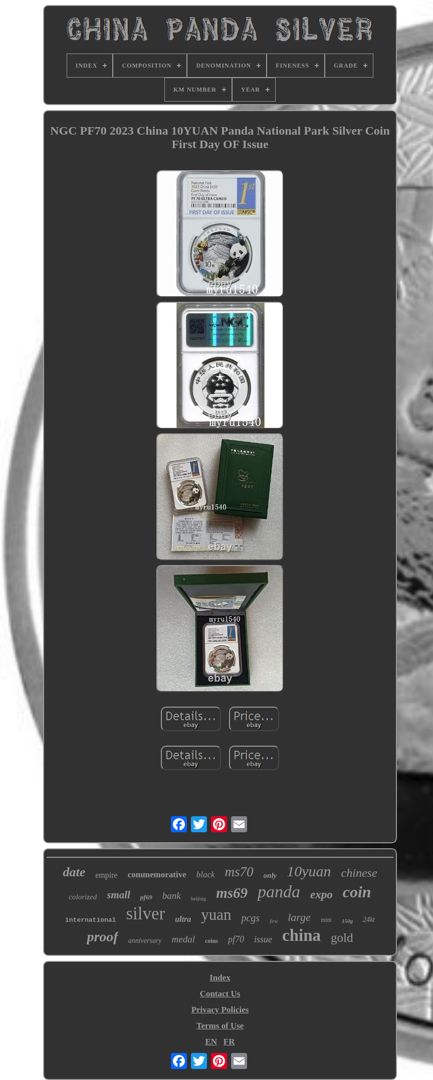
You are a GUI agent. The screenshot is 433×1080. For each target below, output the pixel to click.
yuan (216, 914)
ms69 (232, 893)
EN (211, 1041)
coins (211, 940)
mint (326, 919)
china (301, 935)
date (74, 872)
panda (279, 891)
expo (321, 894)
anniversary (145, 940)
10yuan (309, 871)
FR (229, 1041)
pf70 (236, 939)
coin (357, 892)
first (274, 921)
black (205, 874)
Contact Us (220, 993)
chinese (359, 872)
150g (347, 921)
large (299, 917)
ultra (183, 919)
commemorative (157, 874)
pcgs (250, 917)
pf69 (146, 897)
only (270, 875)
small (118, 895)
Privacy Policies (220, 1009)
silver (145, 913)
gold (342, 937)
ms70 (239, 871)
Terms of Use (220, 1025)
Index (220, 977)
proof (102, 936)
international (90, 920)
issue (263, 939)
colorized (83, 897)
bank (171, 895)
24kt (369, 919)
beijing (198, 898)
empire (106, 875)
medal (183, 939)
